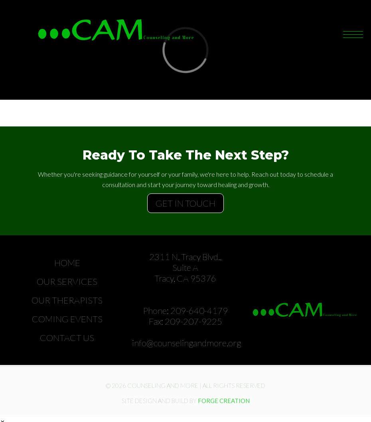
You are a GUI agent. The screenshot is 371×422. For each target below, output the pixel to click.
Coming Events (67, 319)
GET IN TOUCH (185, 203)
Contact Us (67, 337)
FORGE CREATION (224, 402)
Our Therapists (67, 300)
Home (67, 262)
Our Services (67, 281)
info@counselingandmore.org (186, 342)
